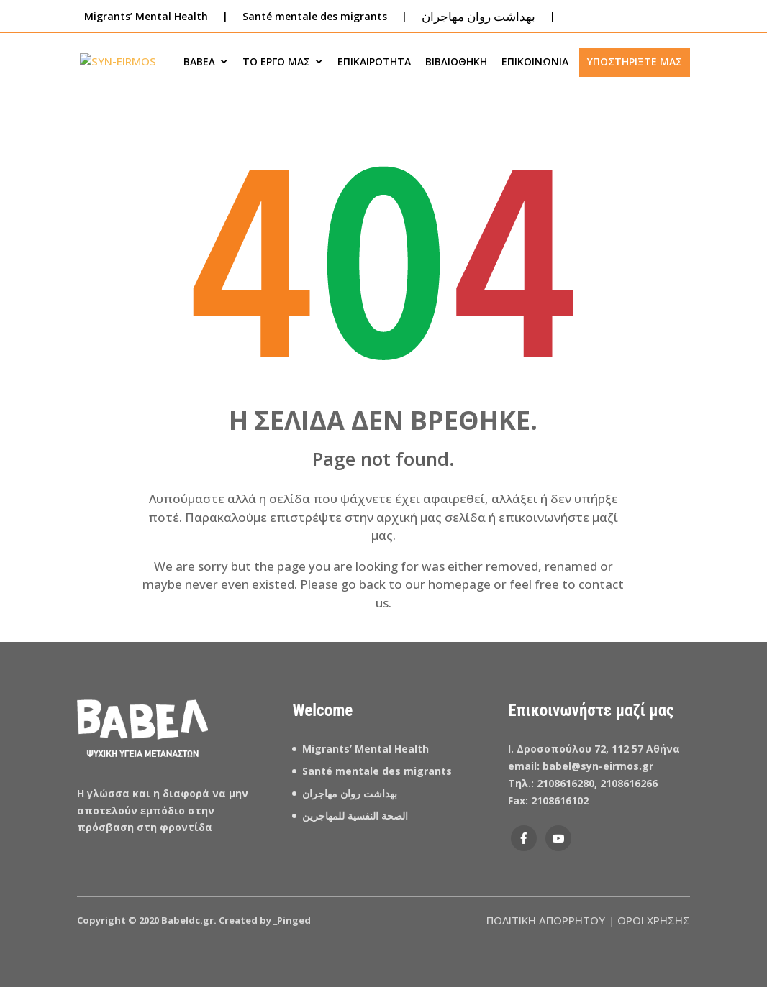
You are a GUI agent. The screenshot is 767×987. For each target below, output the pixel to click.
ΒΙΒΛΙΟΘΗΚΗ (456, 61)
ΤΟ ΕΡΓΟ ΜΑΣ (276, 61)
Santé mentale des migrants (314, 16)
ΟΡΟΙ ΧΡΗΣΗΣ (653, 920)
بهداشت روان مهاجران (349, 793)
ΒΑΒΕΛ (199, 61)
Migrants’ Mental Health (365, 749)
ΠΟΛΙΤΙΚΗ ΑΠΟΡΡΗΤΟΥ (545, 920)
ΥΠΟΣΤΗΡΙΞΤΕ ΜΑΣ (634, 61)
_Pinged (292, 920)
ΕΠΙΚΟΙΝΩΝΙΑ (535, 61)
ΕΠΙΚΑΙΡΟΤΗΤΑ (374, 61)
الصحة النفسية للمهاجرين (356, 815)
